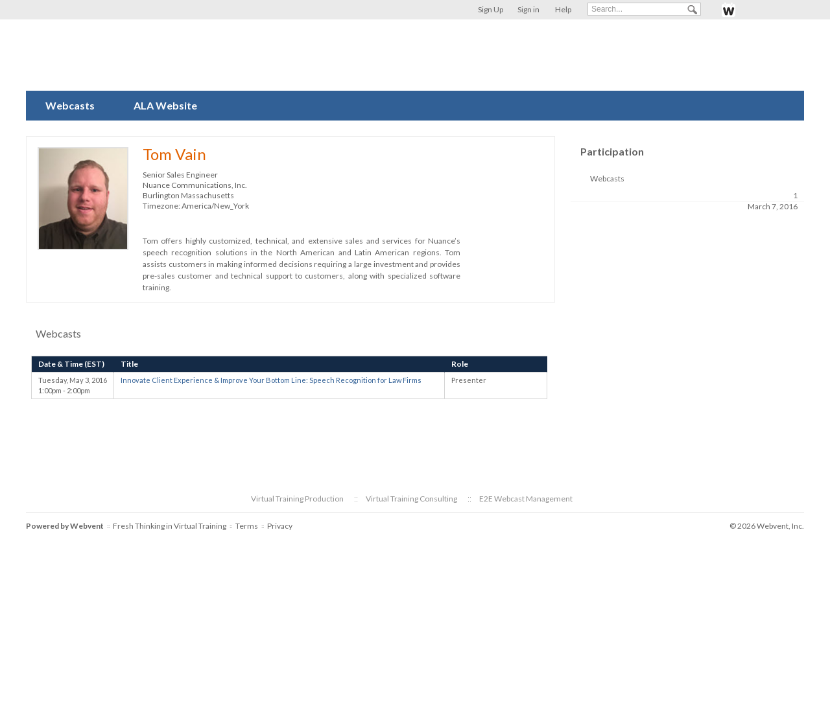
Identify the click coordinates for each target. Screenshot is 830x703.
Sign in (528, 9)
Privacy (279, 526)
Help (563, 9)
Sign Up (490, 9)
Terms (246, 526)
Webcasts (70, 105)
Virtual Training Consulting (411, 498)
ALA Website (165, 105)
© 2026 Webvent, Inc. (766, 526)
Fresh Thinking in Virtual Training (169, 526)
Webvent (87, 526)
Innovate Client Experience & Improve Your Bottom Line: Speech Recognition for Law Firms (271, 380)
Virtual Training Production (297, 498)
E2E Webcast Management (526, 498)
